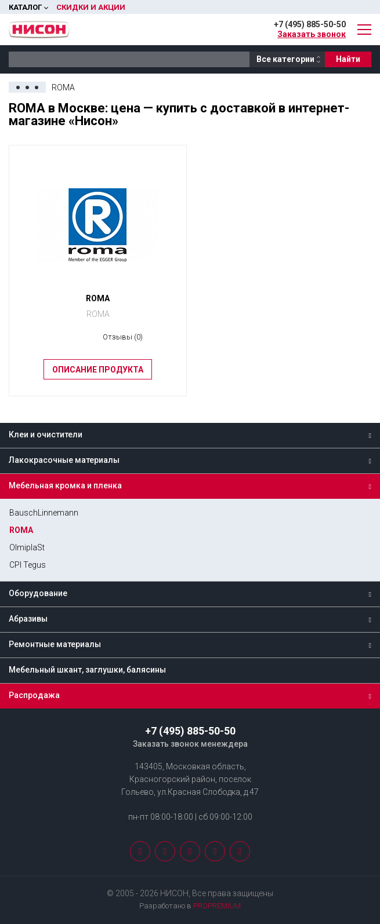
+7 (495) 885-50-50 (310, 24)
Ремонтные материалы (55, 644)
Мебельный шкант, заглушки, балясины (87, 669)
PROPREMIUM (217, 905)
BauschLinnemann (43, 512)
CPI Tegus (27, 564)
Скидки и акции (90, 7)
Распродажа (34, 695)
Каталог (25, 7)
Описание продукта (97, 369)
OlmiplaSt (27, 547)
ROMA (21, 530)
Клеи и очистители (45, 434)
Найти (348, 59)
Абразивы (28, 618)
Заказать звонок (311, 34)
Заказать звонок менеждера (190, 743)
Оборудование (38, 593)
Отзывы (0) (123, 337)
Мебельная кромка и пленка (65, 485)
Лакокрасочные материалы (64, 460)
